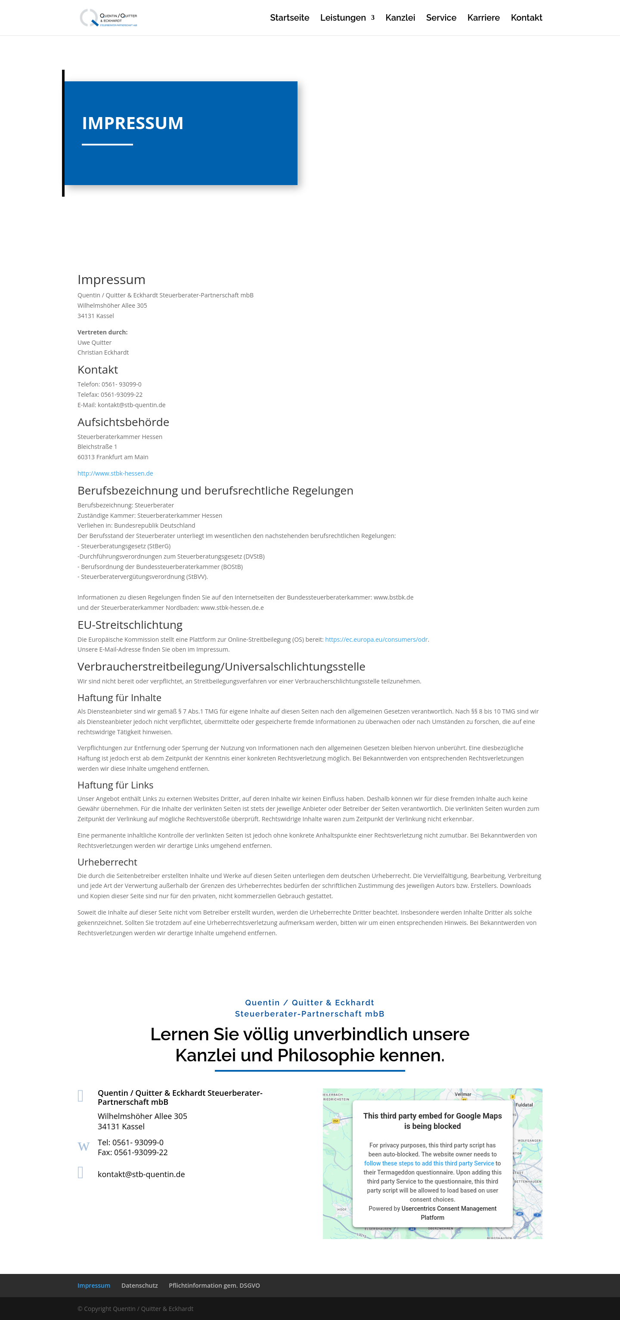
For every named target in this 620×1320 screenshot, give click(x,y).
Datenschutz (139, 1285)
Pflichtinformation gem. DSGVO (214, 1285)
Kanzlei (400, 19)
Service (441, 19)
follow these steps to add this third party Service (429, 1162)
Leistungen (343, 19)
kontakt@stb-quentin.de (141, 1174)
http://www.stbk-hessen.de (115, 473)
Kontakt (526, 19)
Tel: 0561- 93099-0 (131, 1142)
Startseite (290, 19)
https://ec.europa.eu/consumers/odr (376, 639)
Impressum (94, 1285)
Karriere (484, 19)
